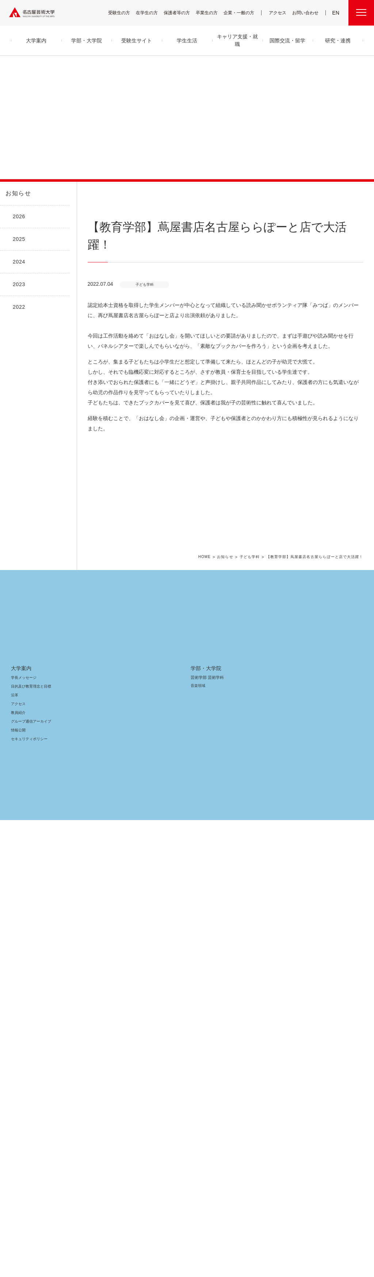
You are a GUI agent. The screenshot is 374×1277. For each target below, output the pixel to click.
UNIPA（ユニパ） (310, 1030)
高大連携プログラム (241, 1039)
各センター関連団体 (132, 1231)
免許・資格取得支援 (170, 1100)
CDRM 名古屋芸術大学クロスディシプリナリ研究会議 (257, 1068)
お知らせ (17, 193)
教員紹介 (18, 1065)
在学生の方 (152, 12)
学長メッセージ (23, 1030)
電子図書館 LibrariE (314, 1039)
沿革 (14, 1047)
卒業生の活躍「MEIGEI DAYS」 (178, 1109)
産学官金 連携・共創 (242, 1030)
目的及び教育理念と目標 (31, 1039)
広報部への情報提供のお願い (322, 1074)
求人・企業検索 (167, 1117)
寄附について (52, 1231)
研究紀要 (233, 1047)
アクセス (279, 12)
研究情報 (233, 1056)
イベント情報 (236, 1107)
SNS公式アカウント (204, 1231)
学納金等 (162, 1056)
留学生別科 (93, 1137)
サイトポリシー (241, 1231)
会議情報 (305, 1056)
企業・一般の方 (242, 12)
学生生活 (165, 1020)
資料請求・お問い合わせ (245, 1116)
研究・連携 (237, 1020)
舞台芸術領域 (94, 1047)
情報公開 (18, 1082)
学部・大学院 (97, 1020)
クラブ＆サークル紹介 (171, 1039)
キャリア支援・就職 (175, 1082)
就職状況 (162, 1126)
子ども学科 (256, 910)
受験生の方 (124, 12)
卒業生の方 (211, 12)
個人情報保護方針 (279, 1231)
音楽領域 (90, 1038)
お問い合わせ (306, 12)
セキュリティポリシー (27, 1091)
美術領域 (90, 1055)
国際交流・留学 (171, 1143)
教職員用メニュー (312, 1065)
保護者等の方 (181, 12)
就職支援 (162, 1091)
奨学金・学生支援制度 (172, 1065)
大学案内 (21, 1020)
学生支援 (162, 1047)
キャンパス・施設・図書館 (174, 1030)
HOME (212, 910)
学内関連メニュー (317, 1020)
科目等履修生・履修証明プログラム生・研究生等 (113, 1121)
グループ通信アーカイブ (29, 1074)
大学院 (89, 1106)
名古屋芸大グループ (89, 1231)
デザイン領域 (93, 1064)
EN (336, 12)
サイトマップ (168, 1231)
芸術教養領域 (94, 1073)
